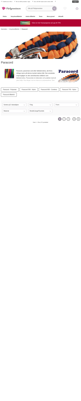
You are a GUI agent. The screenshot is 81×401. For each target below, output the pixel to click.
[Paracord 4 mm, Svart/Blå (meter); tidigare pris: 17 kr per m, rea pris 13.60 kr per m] (72, 317)
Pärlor (5, 16)
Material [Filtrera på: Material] (6, 111)
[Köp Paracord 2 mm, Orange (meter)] (70, 206)
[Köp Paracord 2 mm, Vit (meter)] (38, 381)
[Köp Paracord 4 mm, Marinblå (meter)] (70, 381)
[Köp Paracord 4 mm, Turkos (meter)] (6, 250)
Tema (40, 16)
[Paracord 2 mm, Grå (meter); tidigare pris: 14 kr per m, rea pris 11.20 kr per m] (24, 361)
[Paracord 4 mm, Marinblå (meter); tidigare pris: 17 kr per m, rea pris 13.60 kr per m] (72, 361)
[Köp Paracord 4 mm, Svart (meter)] (22, 162)
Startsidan (4, 29)
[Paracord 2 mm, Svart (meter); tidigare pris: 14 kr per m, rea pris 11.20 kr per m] (8, 142)
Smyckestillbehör (16, 16)
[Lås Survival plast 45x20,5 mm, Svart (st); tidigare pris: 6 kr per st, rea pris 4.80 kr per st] (40, 230)
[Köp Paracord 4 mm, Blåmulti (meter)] (38, 294)
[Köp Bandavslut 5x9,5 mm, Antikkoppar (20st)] (54, 206)
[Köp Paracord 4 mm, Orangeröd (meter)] (70, 294)
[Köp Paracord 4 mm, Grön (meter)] (54, 381)
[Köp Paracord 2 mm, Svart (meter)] (6, 162)
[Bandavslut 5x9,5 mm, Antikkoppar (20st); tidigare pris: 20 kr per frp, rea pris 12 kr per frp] (56, 186)
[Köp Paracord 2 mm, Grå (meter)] (22, 381)
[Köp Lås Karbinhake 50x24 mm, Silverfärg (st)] (6, 294)
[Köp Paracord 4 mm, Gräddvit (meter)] (6, 381)
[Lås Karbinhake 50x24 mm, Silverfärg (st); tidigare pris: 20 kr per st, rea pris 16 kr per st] (8, 273)
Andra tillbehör (30, 16)
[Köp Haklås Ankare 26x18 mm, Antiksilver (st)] (22, 294)
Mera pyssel (51, 16)
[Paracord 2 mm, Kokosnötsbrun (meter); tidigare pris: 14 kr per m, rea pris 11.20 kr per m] (24, 186)
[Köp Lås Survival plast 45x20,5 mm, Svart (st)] (38, 250)
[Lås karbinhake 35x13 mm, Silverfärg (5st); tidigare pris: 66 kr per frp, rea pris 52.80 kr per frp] (40, 142)
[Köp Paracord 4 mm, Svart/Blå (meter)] (70, 337)
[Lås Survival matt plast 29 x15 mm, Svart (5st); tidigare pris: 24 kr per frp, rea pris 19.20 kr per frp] (40, 186)
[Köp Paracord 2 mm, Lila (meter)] (6, 206)
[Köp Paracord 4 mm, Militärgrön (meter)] (54, 294)
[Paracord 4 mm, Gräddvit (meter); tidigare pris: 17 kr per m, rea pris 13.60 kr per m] (8, 361)
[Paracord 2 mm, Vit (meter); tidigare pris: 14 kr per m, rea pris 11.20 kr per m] (40, 361)
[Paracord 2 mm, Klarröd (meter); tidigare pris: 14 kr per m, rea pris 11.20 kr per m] (8, 317)
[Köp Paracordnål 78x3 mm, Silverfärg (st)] (54, 250)
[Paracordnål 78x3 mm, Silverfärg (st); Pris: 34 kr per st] (56, 230)
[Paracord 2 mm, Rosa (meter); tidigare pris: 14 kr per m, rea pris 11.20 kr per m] (56, 142)
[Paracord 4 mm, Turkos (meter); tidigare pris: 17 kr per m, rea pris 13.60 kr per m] (8, 230)
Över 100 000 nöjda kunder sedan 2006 (43, 1)
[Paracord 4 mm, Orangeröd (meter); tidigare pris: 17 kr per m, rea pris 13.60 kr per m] (72, 273)
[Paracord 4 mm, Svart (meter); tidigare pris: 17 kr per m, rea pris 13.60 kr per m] (24, 142)
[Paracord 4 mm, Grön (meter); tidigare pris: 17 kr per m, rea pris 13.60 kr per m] (56, 361)
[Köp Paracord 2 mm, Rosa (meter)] (54, 162)
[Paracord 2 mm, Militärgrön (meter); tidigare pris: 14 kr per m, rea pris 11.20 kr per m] (72, 142)
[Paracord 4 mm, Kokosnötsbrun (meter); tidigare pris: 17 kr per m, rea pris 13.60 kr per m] (72, 230)
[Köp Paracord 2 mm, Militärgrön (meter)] (70, 162)
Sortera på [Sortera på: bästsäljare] (11, 105)
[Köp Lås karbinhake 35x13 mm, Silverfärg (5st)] (38, 162)
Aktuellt (60, 16)
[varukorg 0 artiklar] (77, 8)
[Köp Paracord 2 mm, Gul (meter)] (22, 250)
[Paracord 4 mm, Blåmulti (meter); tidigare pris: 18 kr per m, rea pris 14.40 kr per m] (40, 273)
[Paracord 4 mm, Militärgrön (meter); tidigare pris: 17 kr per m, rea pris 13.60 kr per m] (56, 273)
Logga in (75, 1)
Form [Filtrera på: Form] (57, 105)
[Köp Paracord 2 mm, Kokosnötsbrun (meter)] (22, 206)
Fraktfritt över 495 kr (7, 1)
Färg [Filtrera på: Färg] (31, 105)
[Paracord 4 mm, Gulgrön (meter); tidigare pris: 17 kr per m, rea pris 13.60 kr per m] (56, 317)
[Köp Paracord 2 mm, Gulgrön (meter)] (38, 337)
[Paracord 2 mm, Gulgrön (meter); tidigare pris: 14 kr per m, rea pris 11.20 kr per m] (40, 317)
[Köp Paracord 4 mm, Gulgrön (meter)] (54, 337)
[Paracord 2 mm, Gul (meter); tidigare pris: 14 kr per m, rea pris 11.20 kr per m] (24, 230)
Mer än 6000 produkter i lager (23, 1)
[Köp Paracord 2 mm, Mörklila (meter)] (22, 337)
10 (74, 119)
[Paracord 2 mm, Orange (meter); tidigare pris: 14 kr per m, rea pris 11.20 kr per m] (72, 186)
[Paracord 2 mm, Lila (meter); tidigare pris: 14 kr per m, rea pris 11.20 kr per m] (8, 186)
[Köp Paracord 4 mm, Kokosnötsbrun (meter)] (70, 250)
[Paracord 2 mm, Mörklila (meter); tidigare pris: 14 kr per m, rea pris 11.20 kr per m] (24, 317)
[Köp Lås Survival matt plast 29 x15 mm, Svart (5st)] (38, 206)
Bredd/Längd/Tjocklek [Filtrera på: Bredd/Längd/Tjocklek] (37, 111)
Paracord (24, 29)
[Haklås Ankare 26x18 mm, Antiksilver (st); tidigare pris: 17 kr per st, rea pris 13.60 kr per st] (24, 273)
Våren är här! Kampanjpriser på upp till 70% (40, 23)
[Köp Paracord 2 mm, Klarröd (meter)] (6, 337)
